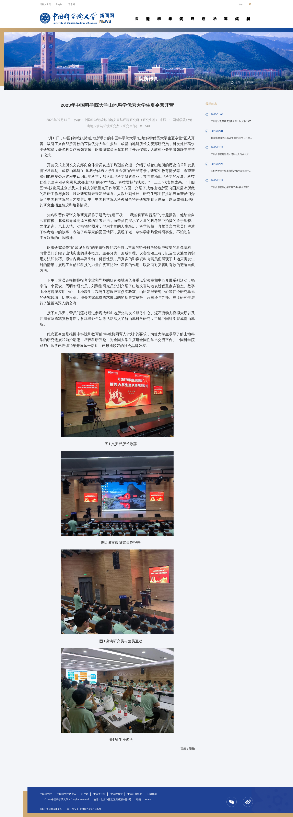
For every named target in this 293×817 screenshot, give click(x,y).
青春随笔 (226, 13)
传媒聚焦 (237, 13)
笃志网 (71, 4)
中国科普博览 (134, 794)
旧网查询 (152, 794)
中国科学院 (46, 794)
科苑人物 (192, 13)
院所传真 (181, 13)
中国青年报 (99, 794)
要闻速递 (148, 13)
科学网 (85, 794)
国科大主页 (45, 4)
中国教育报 (116, 794)
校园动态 (203, 13)
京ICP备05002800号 (51, 809)
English (59, 4)
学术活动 (215, 13)
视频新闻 (248, 13)
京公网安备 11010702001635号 (84, 809)
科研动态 (170, 13)
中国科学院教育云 (66, 794)
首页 (136, 13)
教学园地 (159, 13)
